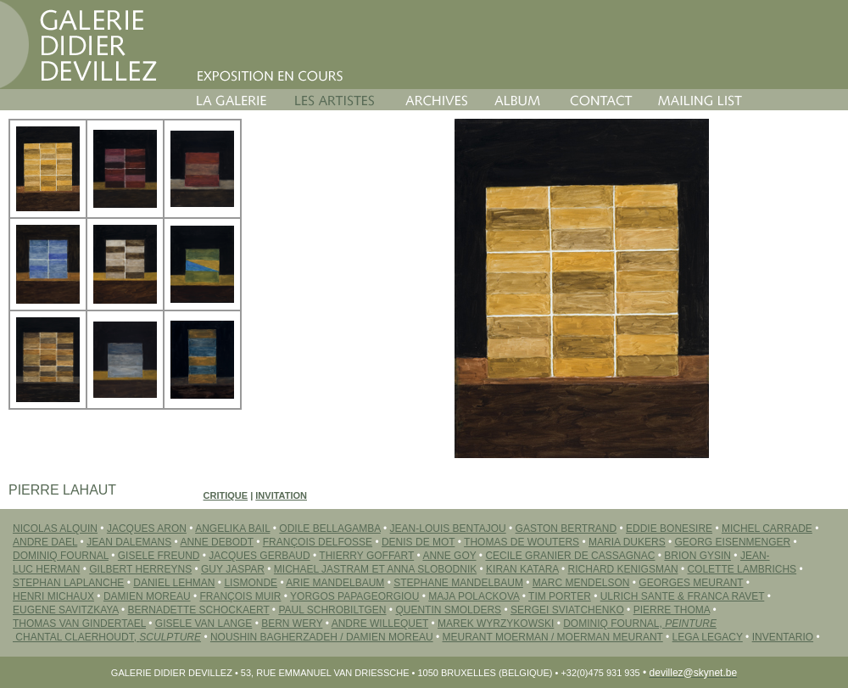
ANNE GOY (449, 556)
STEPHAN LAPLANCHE (68, 583)
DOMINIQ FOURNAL (61, 556)
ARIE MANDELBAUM (335, 583)
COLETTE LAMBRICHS (741, 569)
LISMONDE (250, 583)
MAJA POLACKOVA (473, 596)
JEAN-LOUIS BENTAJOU (448, 528)
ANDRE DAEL (45, 542)
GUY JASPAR (233, 569)
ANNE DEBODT (216, 542)
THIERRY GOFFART (366, 556)
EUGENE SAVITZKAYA (66, 610)
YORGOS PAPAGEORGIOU (354, 596)
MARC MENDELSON (581, 583)
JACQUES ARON (147, 528)
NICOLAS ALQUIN (55, 528)
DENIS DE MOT (418, 542)
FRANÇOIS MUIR (240, 596)
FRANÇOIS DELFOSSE (317, 542)
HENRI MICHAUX (53, 596)
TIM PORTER (559, 596)
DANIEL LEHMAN (174, 583)
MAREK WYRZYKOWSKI (496, 623)
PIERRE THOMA (671, 610)
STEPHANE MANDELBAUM (458, 583)
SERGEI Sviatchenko (567, 610)
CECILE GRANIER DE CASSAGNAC (570, 556)
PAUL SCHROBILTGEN (332, 610)
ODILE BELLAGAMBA (329, 528)
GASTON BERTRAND (566, 528)
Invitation (281, 495)
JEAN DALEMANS (128, 542)
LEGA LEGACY (707, 637)
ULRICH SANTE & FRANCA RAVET (682, 596)
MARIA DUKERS (627, 542)
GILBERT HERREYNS (140, 569)
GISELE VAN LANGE (204, 623)
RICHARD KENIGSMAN (623, 569)
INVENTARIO (782, 637)
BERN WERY (291, 623)
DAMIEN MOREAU (147, 596)
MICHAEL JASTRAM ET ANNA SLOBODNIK (375, 569)
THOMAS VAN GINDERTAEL (79, 623)
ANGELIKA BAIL (232, 528)
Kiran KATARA (522, 569)
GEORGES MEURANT (691, 583)
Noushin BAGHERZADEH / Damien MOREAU (321, 637)
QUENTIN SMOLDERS (448, 610)
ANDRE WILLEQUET (380, 623)
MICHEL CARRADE (767, 528)
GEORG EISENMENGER (733, 542)
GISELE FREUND (159, 556)
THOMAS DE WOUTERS (521, 542)
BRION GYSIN (697, 556)
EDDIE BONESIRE (669, 528)
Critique (226, 495)
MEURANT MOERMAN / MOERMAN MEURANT (553, 637)
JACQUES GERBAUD (259, 556)
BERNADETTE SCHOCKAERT (199, 610)
